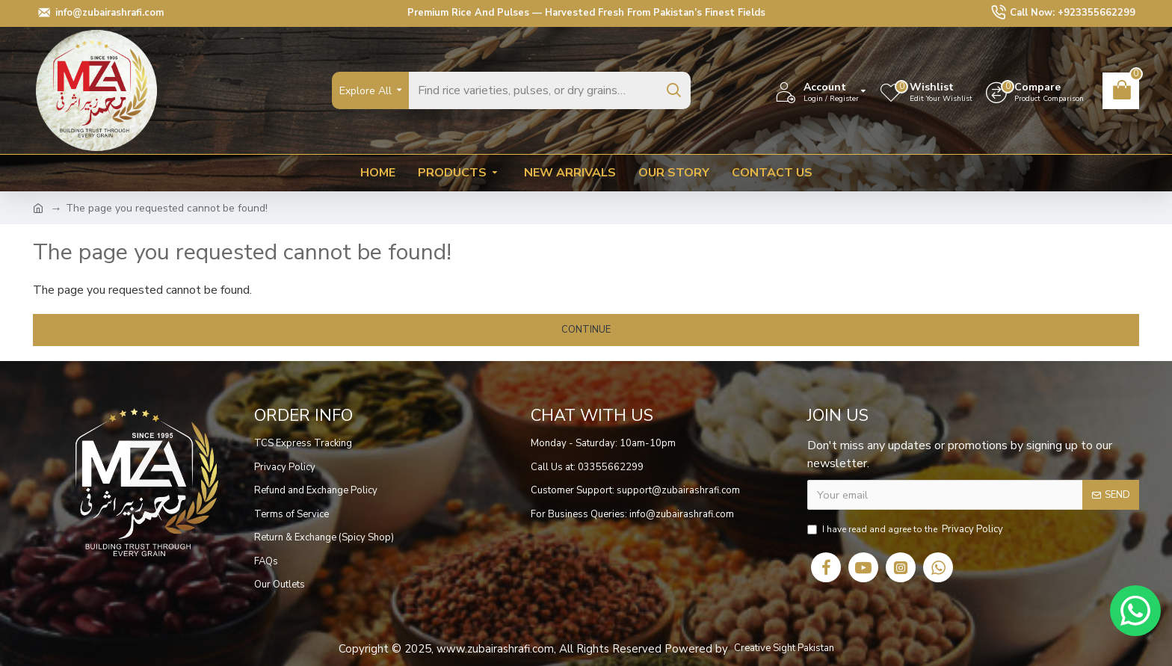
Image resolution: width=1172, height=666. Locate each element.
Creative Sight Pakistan (784, 648)
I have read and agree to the (906, 529)
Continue (586, 329)
